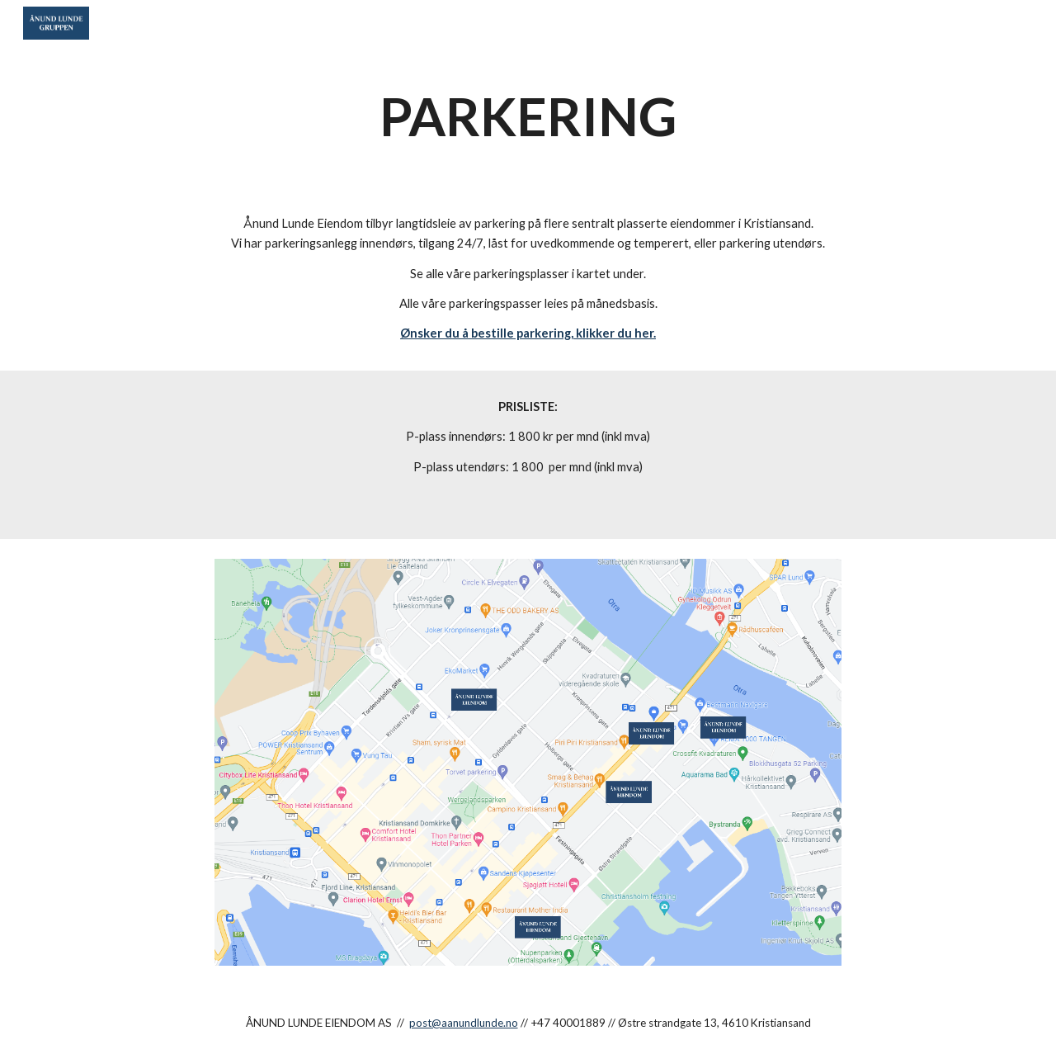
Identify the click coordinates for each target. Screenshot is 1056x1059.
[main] (528, 117)
